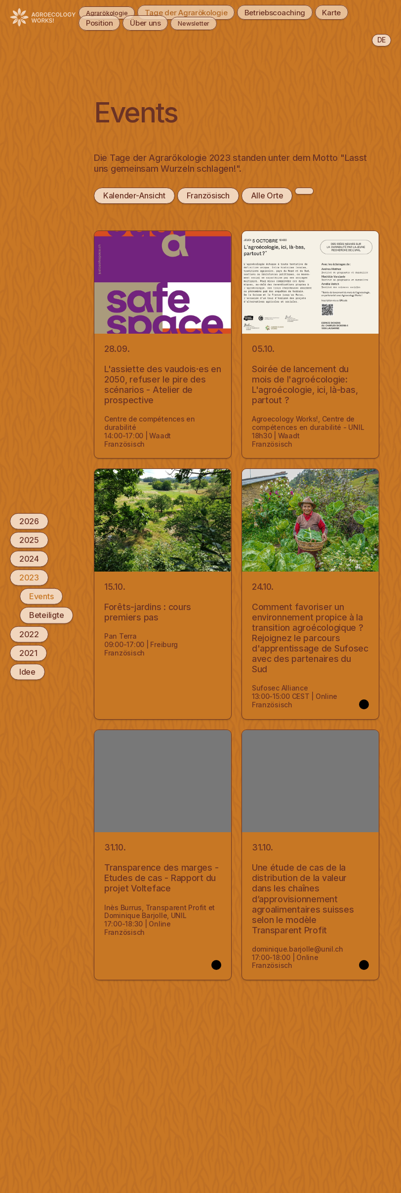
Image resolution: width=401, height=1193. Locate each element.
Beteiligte (46, 615)
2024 (29, 559)
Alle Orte (266, 195)
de (381, 40)
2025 (29, 539)
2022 (29, 634)
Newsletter (204, 23)
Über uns (147, 23)
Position (95, 23)
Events (41, 596)
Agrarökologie (107, 12)
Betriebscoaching (295, 12)
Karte (358, 12)
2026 (29, 521)
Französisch (207, 195)
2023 (29, 577)
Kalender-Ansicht (134, 195)
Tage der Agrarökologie (198, 12)
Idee (27, 672)
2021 (28, 652)
